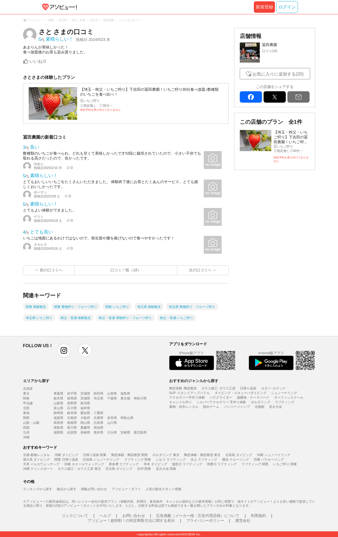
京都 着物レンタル (36, 455)
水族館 (259, 407)
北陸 (26, 408)
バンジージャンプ (237, 407)
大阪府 (85, 418)
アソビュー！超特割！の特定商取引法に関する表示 (131, 520)
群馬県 (72, 398)
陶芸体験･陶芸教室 (183, 388)
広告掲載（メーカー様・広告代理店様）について (197, 515)
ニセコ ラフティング (171, 459)
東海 (26, 413)
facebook (251, 97)
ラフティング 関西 (255, 464)
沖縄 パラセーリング (269, 459)
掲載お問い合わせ (94, 489)
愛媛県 (85, 427)
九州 (26, 432)
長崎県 (85, 432)
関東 (26, 398)
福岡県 (58, 432)
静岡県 (58, 413)
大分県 (112, 432)
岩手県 (72, 393)
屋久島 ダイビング (36, 459)
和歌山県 (126, 418)
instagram (64, 350)
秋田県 (98, 393)
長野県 (72, 403)
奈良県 (112, 418)
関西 (26, 418)
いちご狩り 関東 (285, 464)
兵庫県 (98, 418)
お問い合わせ (133, 515)
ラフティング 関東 (137, 459)
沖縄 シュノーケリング (273, 455)
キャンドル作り (180, 402)
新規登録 (264, 7)
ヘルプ (105, 515)
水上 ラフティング (204, 459)
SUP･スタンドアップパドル (189, 393)
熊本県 (98, 432)
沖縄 (26, 437)
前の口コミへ (51, 270)
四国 (26, 427)
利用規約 (258, 515)
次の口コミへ (200, 270)
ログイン (287, 7)
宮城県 (85, 393)
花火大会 (275, 407)
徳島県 (58, 427)
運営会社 (242, 520)
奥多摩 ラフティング (124, 464)
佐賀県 (72, 432)
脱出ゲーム (211, 407)
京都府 (72, 418)
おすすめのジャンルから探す (193, 381)
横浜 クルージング (235, 459)
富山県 (58, 408)
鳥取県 (58, 423)
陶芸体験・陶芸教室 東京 (202, 455)
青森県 (58, 393)
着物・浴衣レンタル (183, 407)
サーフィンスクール (288, 397)
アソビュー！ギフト (126, 489)
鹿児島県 (140, 432)
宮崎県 (125, 432)
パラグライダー (220, 397)
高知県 (98, 427)
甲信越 (28, 403)
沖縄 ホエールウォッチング (84, 464)
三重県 (98, 413)
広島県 (98, 423)
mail (298, 97)
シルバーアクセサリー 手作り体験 (221, 402)
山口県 (112, 423)
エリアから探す (36, 381)
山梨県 (58, 403)
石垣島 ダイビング (238, 455)
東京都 (125, 398)
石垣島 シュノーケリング (101, 459)
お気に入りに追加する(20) (277, 74)
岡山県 (85, 423)
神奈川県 (140, 398)
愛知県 (85, 413)
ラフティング (284, 402)
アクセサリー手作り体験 (187, 397)
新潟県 (85, 403)
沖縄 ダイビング (66, 455)
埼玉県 (98, 398)
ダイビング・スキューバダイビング (241, 393)
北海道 (28, 388)
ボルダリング (260, 402)
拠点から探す (66, 489)
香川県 (72, 427)
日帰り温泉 (248, 388)
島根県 (72, 423)
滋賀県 (58, 418)
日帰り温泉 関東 (94, 455)
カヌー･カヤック (273, 388)
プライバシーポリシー (205, 520)
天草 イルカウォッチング (41, 464)
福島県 (125, 393)
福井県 (85, 408)
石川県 (72, 408)
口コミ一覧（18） (125, 270)
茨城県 (85, 398)
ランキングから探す (37, 489)
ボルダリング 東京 (165, 455)
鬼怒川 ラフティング (187, 464)
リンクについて (75, 515)
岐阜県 (72, 413)
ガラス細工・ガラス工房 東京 (79, 469)
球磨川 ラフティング (222, 464)
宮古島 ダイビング (119, 469)
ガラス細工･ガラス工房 (218, 388)
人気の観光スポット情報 (163, 489)
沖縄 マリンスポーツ (38, 469)
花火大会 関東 (166, 469)
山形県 (112, 393)
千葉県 (112, 398)
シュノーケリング (284, 393)
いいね (37, 61)
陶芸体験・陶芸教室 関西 (129, 455)
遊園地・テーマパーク (253, 397)
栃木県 (58, 398)
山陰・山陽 (31, 423)
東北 (26, 393)
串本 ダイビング (155, 464)
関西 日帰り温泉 (66, 459)
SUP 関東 (144, 469)
